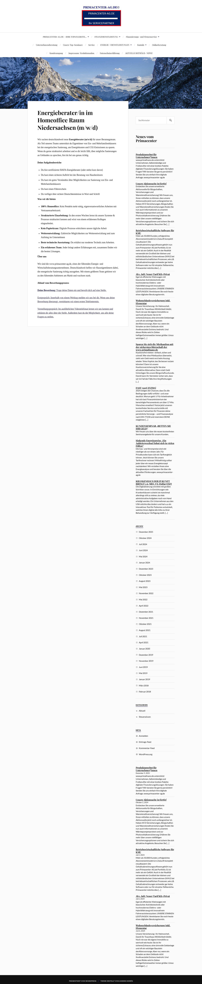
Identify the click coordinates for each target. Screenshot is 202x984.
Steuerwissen (145, 716)
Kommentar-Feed (147, 748)
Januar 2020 (144, 648)
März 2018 (144, 685)
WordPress (91, 981)
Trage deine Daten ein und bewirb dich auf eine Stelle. (71, 290)
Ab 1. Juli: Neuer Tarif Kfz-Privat (153, 274)
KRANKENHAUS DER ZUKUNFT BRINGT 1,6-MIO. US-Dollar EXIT (154, 482)
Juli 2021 (143, 636)
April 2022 (143, 605)
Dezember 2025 (146, 532)
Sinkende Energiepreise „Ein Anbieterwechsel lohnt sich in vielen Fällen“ (155, 443)
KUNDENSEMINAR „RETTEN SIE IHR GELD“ (153, 427)
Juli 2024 (143, 544)
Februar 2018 (145, 691)
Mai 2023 (143, 587)
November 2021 (146, 618)
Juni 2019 (143, 667)
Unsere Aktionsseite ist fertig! (151, 183)
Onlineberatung (159, 44)
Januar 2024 (144, 562)
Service (91, 44)
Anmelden (143, 736)
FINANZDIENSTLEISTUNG (106, 36)
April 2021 (143, 642)
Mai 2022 (143, 599)
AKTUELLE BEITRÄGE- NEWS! (139, 53)
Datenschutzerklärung (110, 53)
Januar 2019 (144, 679)
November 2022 (146, 593)
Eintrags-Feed (145, 742)
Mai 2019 (143, 673)
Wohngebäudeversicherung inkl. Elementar (153, 302)
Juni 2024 (143, 550)
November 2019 (146, 661)
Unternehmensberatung (46, 44)
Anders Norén (126, 981)
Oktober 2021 (145, 624)
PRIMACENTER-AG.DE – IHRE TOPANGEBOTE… (65, 36)
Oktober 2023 (145, 575)
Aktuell (142, 710)
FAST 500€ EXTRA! (146, 387)
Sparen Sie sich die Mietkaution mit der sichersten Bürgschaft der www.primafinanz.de (154, 347)
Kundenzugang (56, 53)
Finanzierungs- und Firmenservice (141, 36)
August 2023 (144, 581)
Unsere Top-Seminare (73, 44)
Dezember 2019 (146, 655)
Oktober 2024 (145, 538)
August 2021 (144, 630)
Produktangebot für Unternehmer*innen (146, 156)
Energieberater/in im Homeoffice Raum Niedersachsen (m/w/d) (67, 120)
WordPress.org (145, 754)
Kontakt (140, 44)
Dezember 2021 (146, 611)
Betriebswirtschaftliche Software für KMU (155, 232)
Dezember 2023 (146, 568)
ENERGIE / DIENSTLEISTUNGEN (114, 44)
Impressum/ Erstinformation (81, 53)
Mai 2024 (143, 556)
